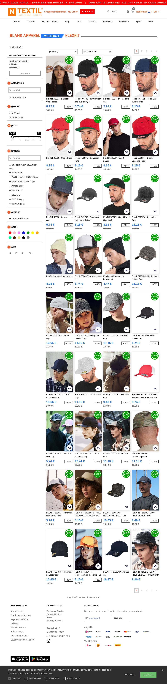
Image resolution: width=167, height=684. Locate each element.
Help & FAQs (17, 629)
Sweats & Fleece (50, 21)
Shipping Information (55, 11)
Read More (47, 673)
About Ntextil (17, 609)
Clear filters (25, 71)
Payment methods (19, 617)
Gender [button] (15, 104)
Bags (67, 21)
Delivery (15, 621)
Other (151, 21)
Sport (138, 21)
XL (23, 251)
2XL (30, 251)
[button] (128, 11)
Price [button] (14, 123)
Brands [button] (15, 148)
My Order (73, 11)
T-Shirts (31, 21)
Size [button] (13, 244)
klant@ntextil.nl (54, 612)
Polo (79, 21)
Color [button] (14, 224)
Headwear (107, 21)
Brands (17, 21)
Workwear (124, 21)
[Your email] (98, 616)
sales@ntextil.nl (54, 618)
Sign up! (118, 615)
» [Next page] (156, 49)
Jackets (92, 21)
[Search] (115, 11)
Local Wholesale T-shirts (22, 637)
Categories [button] (17, 80)
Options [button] (15, 210)
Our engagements (19, 633)
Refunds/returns (18, 625)
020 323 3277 (53, 625)
